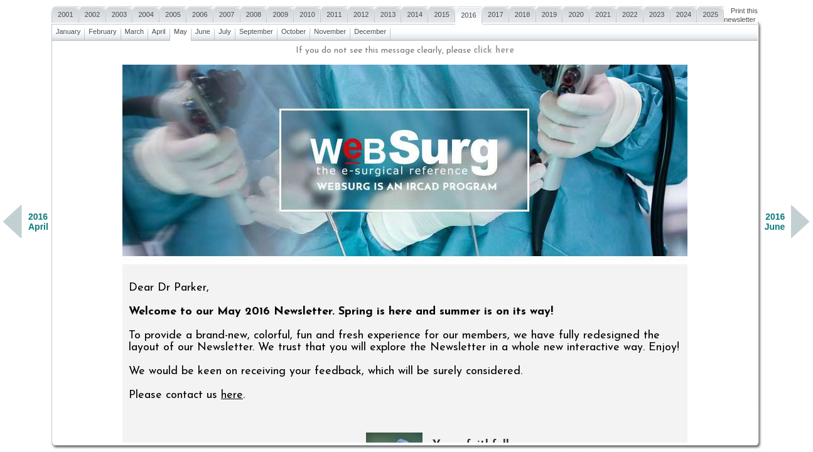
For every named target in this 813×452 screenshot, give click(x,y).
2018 (522, 13)
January (68, 29)
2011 (334, 13)
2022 (629, 13)
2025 (710, 13)
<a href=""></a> (405, 242)
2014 (414, 13)
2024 (683, 13)
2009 (280, 13)
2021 (603, 13)
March (134, 29)
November (330, 29)
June (202, 29)
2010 (307, 13)
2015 (441, 13)
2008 (253, 13)
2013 (388, 13)
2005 (172, 13)
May (180, 29)
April (159, 29)
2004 (145, 13)
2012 (361, 13)
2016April (38, 222)
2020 (576, 13)
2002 (92, 13)
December (370, 29)
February (102, 29)
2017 (495, 13)
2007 (226, 13)
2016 (468, 13)
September (256, 29)
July (225, 29)
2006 (199, 13)
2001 (65, 13)
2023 (656, 13)
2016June (775, 222)
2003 (119, 13)
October (293, 29)
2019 (549, 13)
